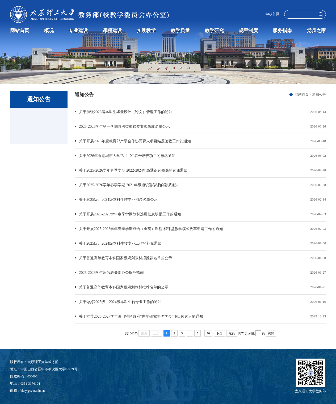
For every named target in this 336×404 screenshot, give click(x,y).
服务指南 (282, 30)
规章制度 (248, 30)
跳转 (271, 333)
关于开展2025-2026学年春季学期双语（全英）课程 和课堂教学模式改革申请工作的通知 (151, 229)
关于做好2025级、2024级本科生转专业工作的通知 (120, 302)
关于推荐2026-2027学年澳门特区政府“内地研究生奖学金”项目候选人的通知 (141, 316)
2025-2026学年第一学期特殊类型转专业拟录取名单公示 (124, 126)
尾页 (232, 333)
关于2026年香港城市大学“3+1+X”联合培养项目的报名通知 (127, 156)
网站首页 (19, 30)
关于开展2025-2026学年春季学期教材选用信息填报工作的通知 (130, 214)
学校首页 (272, 14)
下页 (219, 333)
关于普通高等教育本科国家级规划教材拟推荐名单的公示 (125, 258)
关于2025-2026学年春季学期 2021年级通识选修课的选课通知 (129, 185)
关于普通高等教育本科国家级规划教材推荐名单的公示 (123, 287)
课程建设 (112, 30)
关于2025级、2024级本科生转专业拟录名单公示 (118, 199)
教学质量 (180, 30)
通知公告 (319, 94)
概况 (49, 30)
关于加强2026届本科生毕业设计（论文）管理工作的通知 (125, 112)
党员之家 (316, 30)
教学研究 (214, 30)
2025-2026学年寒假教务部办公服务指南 (111, 272)
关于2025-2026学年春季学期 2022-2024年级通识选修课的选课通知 (133, 170)
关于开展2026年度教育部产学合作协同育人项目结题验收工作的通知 (135, 141)
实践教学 (146, 30)
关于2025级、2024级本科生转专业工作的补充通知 (120, 243)
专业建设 (78, 30)
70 (208, 333)
